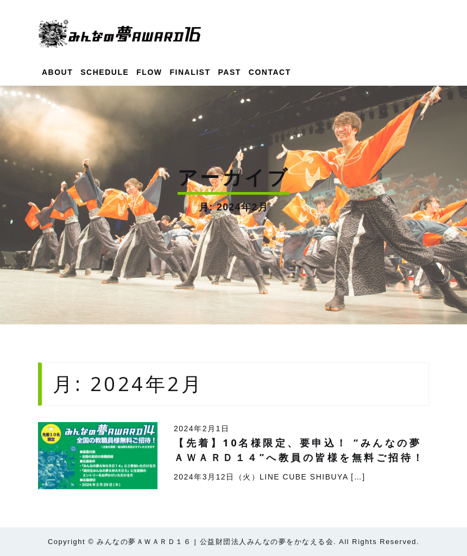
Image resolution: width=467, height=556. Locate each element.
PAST (229, 72)
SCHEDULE (104, 72)
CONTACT (270, 72)
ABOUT (57, 72)
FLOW (149, 72)
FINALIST (190, 72)
